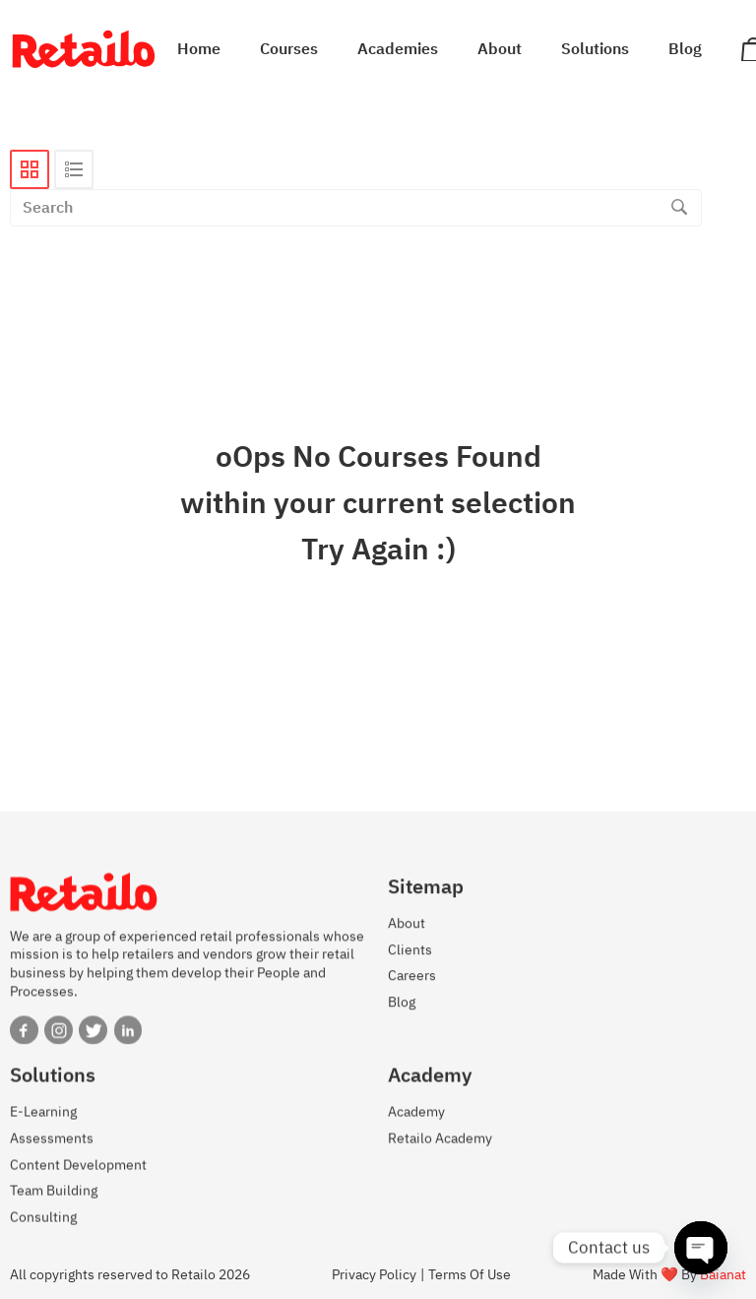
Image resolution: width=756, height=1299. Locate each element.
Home (198, 49)
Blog (685, 49)
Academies (397, 49)
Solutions (595, 49)
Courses (289, 49)
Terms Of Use (469, 1275)
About (499, 49)
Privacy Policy (374, 1275)
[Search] (679, 208)
